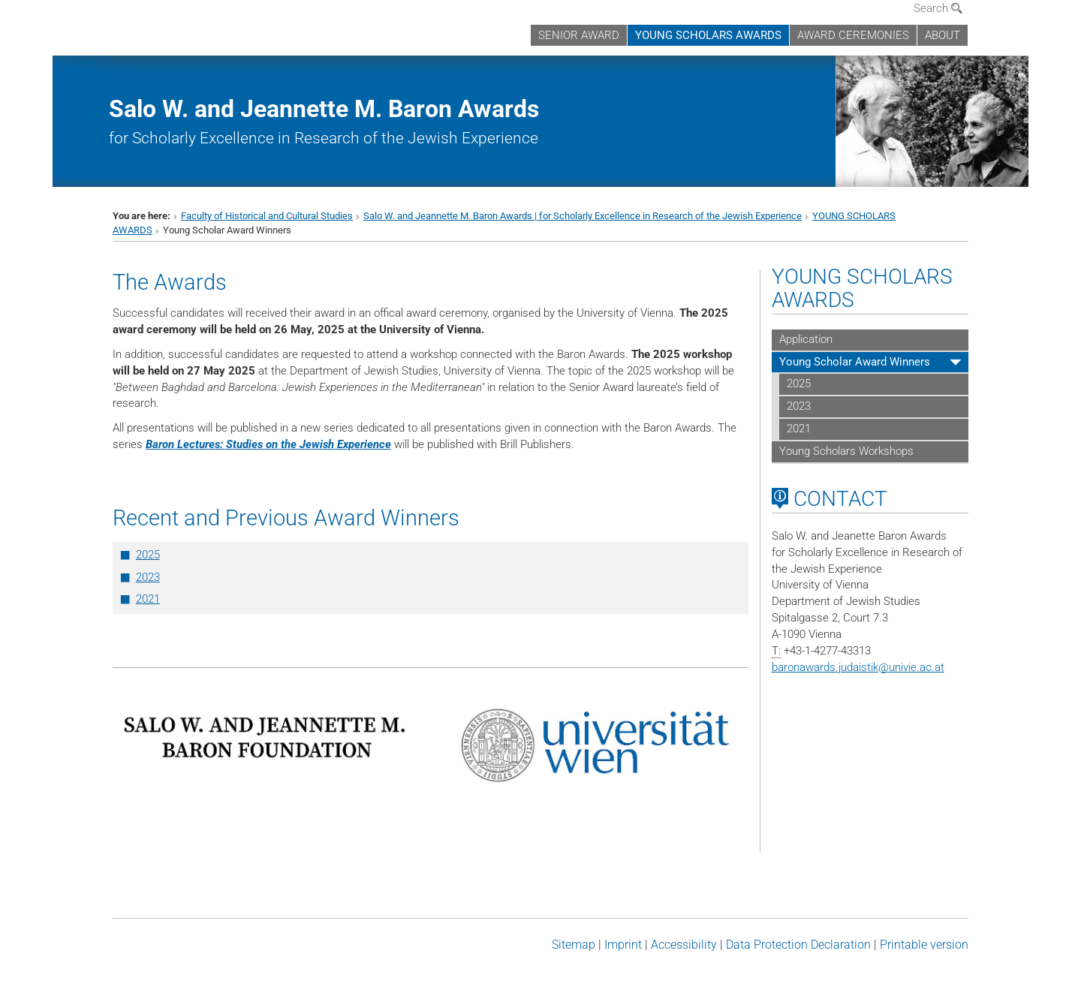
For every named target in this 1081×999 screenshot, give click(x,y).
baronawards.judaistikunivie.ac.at (858, 667)
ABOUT (942, 35)
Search (938, 8)
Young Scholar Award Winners (854, 362)
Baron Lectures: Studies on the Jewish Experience (268, 444)
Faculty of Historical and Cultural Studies (267, 215)
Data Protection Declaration (798, 944)
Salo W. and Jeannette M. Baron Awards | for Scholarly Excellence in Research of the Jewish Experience (582, 215)
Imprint (623, 944)
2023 (148, 577)
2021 (148, 599)
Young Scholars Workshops (846, 451)
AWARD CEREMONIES (853, 35)
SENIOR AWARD (578, 35)
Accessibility (684, 944)
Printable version (924, 944)
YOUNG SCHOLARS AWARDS (708, 35)
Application (806, 339)
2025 (148, 554)
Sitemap (573, 944)
